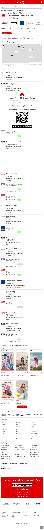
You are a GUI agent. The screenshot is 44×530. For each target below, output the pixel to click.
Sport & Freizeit (34, 449)
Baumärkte (4, 449)
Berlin (25, 3)
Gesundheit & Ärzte (5, 458)
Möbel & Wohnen (19, 447)
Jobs (35, 512)
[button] (41, 45)
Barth (2, 10)
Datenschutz (36, 515)
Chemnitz (32, 435)
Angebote (4, 516)
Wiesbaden (33, 424)
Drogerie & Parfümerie (6, 452)
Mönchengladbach (34, 431)
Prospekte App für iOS (22, 494)
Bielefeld (17, 433)
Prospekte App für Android (22, 492)
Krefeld (32, 438)
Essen (2, 437)
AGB (34, 516)
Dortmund (3, 433)
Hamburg (3, 424)
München (3, 426)
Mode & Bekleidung (20, 449)
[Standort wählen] (41, 2)
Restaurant (18, 454)
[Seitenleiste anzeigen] (41, 527)
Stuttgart (3, 431)
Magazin (3, 517)
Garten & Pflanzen (5, 456)
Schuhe (17, 458)
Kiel (31, 437)
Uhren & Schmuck (34, 452)
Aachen (32, 429)
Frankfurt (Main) (4, 429)
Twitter (24, 513)
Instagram (25, 515)
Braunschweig (33, 433)
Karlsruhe (32, 422)
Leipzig (17, 424)
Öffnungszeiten (5, 513)
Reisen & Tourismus (20, 452)
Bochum (17, 429)
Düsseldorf (3, 435)
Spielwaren (33, 447)
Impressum (36, 517)
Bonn (16, 435)
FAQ (13, 515)
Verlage (13, 513)
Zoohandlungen (34, 454)
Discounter (4, 451)
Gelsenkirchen (33, 428)
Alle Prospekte (22, 406)
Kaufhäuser (18, 445)
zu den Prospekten (7, 33)
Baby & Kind (4, 447)
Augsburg (32, 426)
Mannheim (18, 437)
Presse (35, 513)
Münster (17, 438)
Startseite (4, 512)
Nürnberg (17, 426)
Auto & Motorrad (5, 445)
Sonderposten (34, 445)
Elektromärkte (4, 454)
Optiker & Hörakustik (20, 451)
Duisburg (17, 428)
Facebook (25, 512)
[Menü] (2, 2)
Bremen (3, 438)
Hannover (17, 422)
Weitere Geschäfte (34, 456)
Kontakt (14, 516)
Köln (2, 428)
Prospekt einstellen (16, 512)
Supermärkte (33, 451)
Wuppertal (18, 431)
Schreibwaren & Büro (20, 456)
